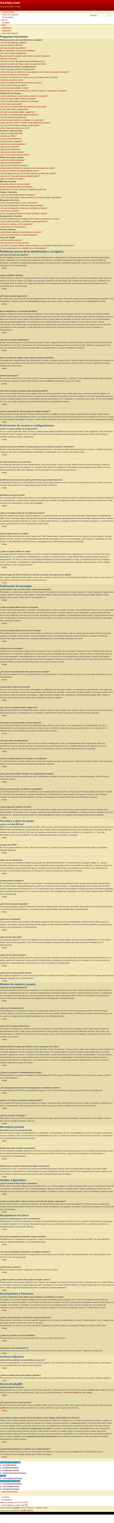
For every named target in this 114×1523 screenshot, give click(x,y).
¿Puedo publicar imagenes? (11, 141)
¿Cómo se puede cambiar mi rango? (14, 88)
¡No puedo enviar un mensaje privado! (15, 184)
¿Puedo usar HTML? (8, 136)
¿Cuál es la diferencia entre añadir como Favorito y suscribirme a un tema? (29, 219)
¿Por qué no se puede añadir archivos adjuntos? (19, 115)
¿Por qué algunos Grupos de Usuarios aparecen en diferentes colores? (28, 173)
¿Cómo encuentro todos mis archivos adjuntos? (19, 235)
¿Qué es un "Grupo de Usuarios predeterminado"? (20, 176)
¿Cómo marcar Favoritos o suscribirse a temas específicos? (23, 221)
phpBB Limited (94, 1390)
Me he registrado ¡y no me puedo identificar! (17, 51)
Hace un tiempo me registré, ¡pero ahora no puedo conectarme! (25, 56)
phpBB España (27, 1510)
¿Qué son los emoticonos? (10, 139)
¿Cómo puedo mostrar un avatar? (13, 85)
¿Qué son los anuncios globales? (13, 144)
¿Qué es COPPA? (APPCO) (11, 45)
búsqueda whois (78, 1423)
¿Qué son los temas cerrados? (12, 152)
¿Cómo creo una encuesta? (11, 104)
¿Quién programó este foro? (11, 240)
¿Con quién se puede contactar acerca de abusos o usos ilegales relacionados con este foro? (37, 245)
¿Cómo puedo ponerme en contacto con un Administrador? (23, 248)
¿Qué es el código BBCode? (11, 133)
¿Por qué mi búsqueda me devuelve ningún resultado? (21, 205)
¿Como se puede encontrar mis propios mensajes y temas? (23, 213)
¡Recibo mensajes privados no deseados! (16, 187)
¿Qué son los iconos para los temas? (14, 155)
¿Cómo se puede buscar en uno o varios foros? (19, 203)
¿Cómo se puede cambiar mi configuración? (17, 69)
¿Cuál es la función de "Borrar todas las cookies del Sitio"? (23, 64)
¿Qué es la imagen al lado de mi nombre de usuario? (21, 83)
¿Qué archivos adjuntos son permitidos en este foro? (21, 232)
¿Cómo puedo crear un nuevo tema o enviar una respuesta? (24, 96)
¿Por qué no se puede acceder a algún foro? (17, 112)
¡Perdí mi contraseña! (8, 59)
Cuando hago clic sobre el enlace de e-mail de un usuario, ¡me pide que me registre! (33, 91)
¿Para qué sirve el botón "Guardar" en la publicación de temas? (25, 123)
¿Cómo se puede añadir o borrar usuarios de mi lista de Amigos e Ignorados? (30, 197)
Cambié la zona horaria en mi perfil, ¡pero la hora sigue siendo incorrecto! (29, 77)
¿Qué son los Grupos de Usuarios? (14, 165)
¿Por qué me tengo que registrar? (13, 43)
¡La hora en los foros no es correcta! (14, 75)
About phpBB (72, 1393)
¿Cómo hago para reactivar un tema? (15, 128)
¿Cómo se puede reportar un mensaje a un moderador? (22, 120)
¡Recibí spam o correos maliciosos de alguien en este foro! (23, 189)
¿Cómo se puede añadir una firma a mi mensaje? (19, 101)
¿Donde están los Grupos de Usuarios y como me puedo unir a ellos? (27, 168)
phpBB (38, 503)
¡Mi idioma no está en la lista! (11, 80)
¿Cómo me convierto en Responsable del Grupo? (19, 171)
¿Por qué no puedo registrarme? (13, 48)
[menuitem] (9, 15)
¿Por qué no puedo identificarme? (13, 53)
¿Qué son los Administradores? (12, 160)
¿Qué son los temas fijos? (10, 149)
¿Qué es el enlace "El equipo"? (12, 179)
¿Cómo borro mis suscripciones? (13, 227)
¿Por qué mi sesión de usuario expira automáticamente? (22, 61)
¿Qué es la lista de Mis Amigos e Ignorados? (17, 195)
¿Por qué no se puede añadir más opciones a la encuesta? (23, 107)
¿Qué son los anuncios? (9, 147)
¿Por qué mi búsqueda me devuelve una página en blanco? (23, 208)
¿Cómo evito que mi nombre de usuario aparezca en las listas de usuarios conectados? (34, 72)
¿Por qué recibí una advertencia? (13, 117)
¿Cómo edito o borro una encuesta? (14, 109)
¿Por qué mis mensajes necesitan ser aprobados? (20, 125)
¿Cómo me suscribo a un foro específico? (16, 224)
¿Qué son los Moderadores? (11, 163)
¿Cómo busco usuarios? (9, 211)
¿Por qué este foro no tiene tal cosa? (14, 243)
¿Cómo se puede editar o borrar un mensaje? (18, 99)
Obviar (2, 9)
